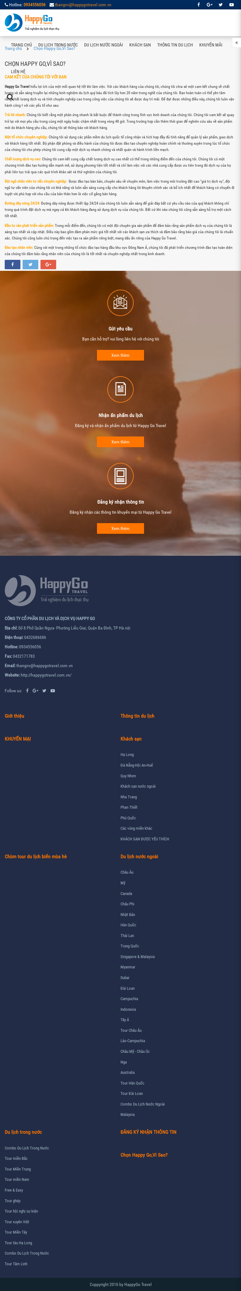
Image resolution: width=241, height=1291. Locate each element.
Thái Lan (127, 935)
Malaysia (127, 1114)
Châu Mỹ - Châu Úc (135, 1051)
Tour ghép (12, 1200)
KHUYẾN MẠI (18, 739)
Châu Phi (127, 904)
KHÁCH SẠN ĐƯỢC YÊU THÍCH (144, 839)
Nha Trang (128, 797)
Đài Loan (127, 988)
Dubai (124, 977)
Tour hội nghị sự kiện (21, 1211)
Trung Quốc (129, 946)
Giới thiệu (14, 716)
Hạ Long (127, 754)
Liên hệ (18, 71)
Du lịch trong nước (58, 44)
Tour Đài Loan (131, 1093)
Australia (127, 1072)
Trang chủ (21, 44)
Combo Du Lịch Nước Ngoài (142, 1104)
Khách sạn (140, 44)
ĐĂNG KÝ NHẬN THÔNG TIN (148, 1132)
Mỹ (122, 883)
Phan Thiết (128, 807)
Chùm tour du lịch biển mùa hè (36, 857)
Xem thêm (120, 355)
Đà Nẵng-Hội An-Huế (136, 765)
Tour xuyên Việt (17, 1221)
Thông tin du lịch (175, 44)
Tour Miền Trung (18, 1169)
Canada (126, 893)
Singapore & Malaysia (137, 956)
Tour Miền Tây (16, 1232)
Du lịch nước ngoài (103, 44)
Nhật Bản (127, 914)
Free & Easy (14, 1190)
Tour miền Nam (17, 1179)
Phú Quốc (128, 818)
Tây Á (124, 1019)
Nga (123, 1062)
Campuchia (129, 998)
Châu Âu (126, 872)
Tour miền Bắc (16, 1158)
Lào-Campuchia (132, 1040)
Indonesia (128, 1009)
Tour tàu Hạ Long (18, 1242)
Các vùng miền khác (136, 828)
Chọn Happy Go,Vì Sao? (144, 1155)
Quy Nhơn (128, 776)
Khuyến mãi (210, 44)
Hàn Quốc (128, 925)
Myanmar (127, 967)
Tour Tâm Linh (16, 1264)
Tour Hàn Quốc (132, 1083)
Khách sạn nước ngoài (138, 786)
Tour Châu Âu (131, 1030)
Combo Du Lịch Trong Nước (27, 1148)
